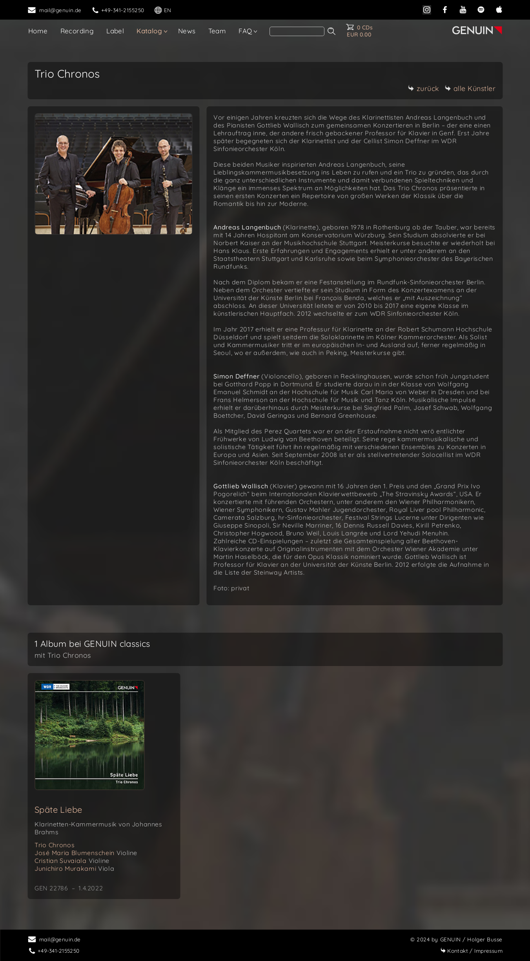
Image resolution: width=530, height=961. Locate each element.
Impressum (471, 950)
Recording (77, 31)
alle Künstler (470, 88)
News (187, 31)
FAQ (245, 31)
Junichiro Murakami (74, 868)
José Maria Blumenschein (86, 853)
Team (217, 31)
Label (115, 31)
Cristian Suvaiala (72, 861)
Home (38, 31)
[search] (297, 31)
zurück (423, 88)
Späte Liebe (58, 809)
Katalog (149, 31)
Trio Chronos (55, 845)
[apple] (499, 8)
